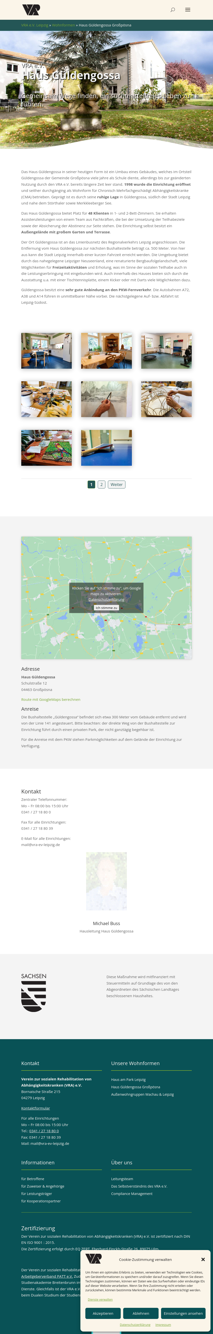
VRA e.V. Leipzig (34, 24)
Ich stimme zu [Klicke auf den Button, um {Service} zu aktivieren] (106, 607)
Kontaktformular (35, 1108)
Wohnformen (63, 24)
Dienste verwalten (100, 1299)
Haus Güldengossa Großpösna (135, 1087)
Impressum (163, 1325)
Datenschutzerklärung (135, 1325)
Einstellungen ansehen (183, 1313)
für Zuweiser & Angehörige (42, 1187)
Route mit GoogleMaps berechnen (50, 699)
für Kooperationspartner (41, 1201)
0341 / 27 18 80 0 (44, 1130)
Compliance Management (131, 1194)
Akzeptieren (103, 1313)
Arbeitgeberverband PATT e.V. (47, 1276)
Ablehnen (141, 1313)
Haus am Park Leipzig (128, 1080)
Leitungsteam (122, 1179)
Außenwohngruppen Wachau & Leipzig (142, 1095)
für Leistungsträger (36, 1194)
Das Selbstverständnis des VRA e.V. (139, 1187)
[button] (203, 1259)
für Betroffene (32, 1179)
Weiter (117, 484)
